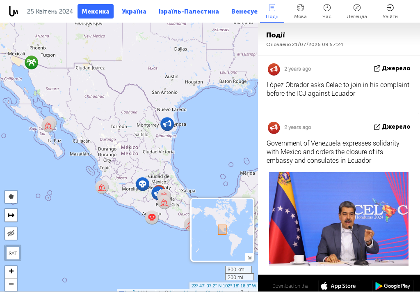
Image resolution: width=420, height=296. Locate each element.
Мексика (96, 11)
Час (326, 11)
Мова (300, 11)
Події (272, 11)
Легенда (357, 11)
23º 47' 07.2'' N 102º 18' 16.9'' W (224, 285)
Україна (134, 11)
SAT (13, 253)
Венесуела (248, 11)
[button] (152, 217)
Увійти (390, 11)
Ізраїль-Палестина (189, 11)
